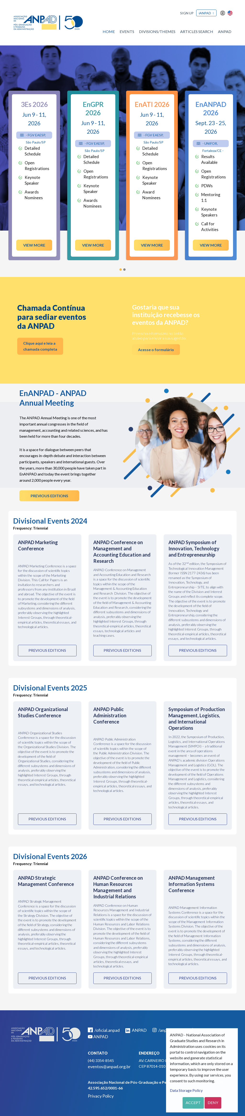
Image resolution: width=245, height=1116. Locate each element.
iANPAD (205, 13)
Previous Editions (49, 495)
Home (109, 31)
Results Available (209, 159)
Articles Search (196, 31)
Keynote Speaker (32, 180)
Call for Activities (209, 226)
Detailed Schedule (33, 151)
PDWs (207, 185)
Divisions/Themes (157, 31)
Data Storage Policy (186, 1090)
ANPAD (224, 31)
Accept (193, 1102)
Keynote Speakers (209, 212)
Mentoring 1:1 (210, 197)
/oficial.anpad (104, 1030)
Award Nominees (151, 194)
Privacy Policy (101, 1096)
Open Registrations (37, 165)
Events (127, 31)
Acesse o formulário (156, 349)
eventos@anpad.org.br (109, 1066)
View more (34, 245)
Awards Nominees (34, 194)
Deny (213, 1102)
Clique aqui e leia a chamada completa (40, 346)
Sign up (187, 13)
